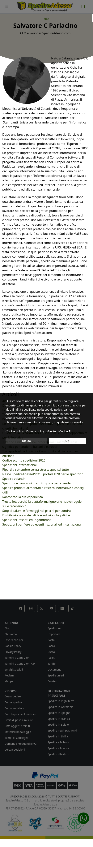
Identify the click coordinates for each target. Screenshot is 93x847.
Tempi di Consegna (16, 738)
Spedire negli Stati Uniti (62, 730)
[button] (21, 608)
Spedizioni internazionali (19, 465)
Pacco (51, 646)
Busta (51, 652)
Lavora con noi (14, 640)
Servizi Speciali (14, 669)
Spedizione (54, 628)
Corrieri (52, 681)
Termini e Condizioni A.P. (20, 663)
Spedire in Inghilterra (61, 701)
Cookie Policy (13, 646)
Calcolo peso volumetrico (20, 714)
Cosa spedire (13, 696)
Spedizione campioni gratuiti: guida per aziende (36, 483)
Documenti (54, 669)
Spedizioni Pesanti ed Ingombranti (27, 520)
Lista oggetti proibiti (17, 726)
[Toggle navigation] (6, 7)
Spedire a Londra (58, 748)
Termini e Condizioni (17, 657)
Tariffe (52, 663)
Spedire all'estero (58, 754)
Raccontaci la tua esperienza (22, 497)
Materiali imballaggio (18, 732)
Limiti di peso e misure (19, 720)
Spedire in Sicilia (58, 736)
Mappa (9, 681)
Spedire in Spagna (59, 713)
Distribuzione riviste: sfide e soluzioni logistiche (36, 515)
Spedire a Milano (58, 742)
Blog (7, 628)
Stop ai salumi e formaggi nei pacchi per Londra (36, 511)
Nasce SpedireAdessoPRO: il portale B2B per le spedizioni (43, 474)
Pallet (51, 657)
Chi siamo (11, 634)
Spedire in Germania (60, 707)
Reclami (10, 675)
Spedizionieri (56, 675)
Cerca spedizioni (15, 749)
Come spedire (13, 702)
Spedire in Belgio (58, 724)
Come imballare (14, 708)
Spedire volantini (14, 479)
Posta (51, 640)
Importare (54, 634)
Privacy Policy (13, 652)
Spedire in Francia (59, 718)
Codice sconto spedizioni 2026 (23, 460)
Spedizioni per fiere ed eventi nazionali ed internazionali (42, 524)
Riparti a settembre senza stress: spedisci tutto (35, 469)
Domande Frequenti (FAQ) (21, 743)
